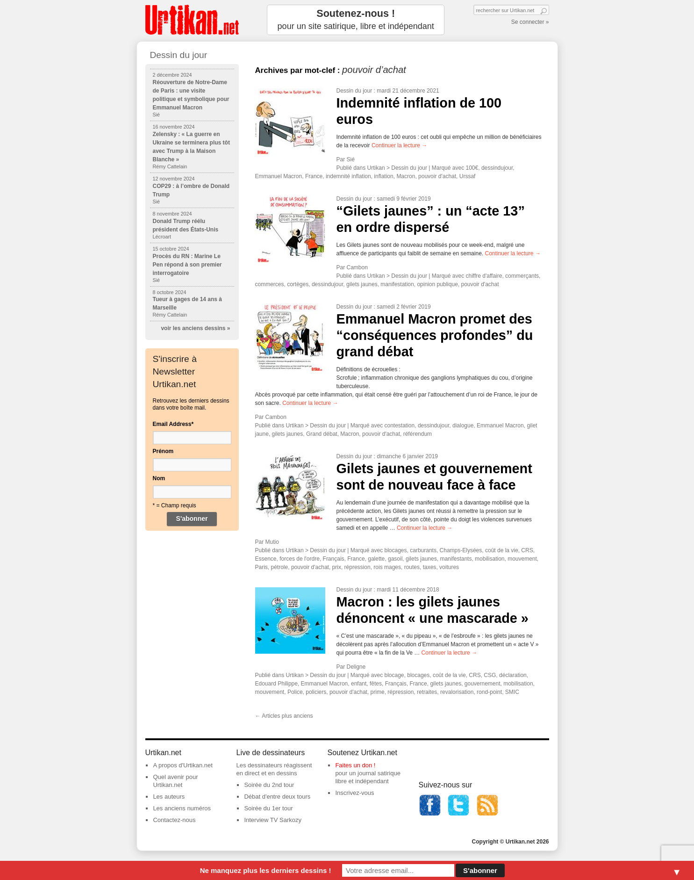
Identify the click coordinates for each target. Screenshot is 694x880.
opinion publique (437, 284)
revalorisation (456, 692)
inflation (383, 176)
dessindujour (497, 168)
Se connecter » (530, 22)
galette (376, 558)
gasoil (395, 558)
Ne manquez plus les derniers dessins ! (265, 870)
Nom (159, 478)
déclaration (513, 675)
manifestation (397, 284)
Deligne (356, 667)
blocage (394, 675)
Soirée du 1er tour (268, 808)
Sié (351, 159)
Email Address (173, 424)
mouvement (522, 558)
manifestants (456, 558)
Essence (266, 558)
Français (333, 558)
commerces (269, 284)
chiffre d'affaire (484, 276)
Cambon (357, 267)
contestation (400, 425)
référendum (417, 434)
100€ (472, 168)
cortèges (297, 284)
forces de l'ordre (299, 558)
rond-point (489, 692)
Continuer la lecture (399, 145)
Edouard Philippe (276, 683)
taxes (429, 567)
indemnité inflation (348, 176)
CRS (527, 550)
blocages (396, 550)
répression (357, 567)
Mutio (272, 542)
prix (336, 567)
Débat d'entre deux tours (277, 796)
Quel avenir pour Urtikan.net (175, 780)
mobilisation (489, 558)
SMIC (512, 692)
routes (412, 567)
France (313, 176)
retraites (427, 692)
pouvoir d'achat (437, 176)
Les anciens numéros (182, 808)
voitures (449, 567)
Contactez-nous (174, 819)
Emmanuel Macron (278, 176)
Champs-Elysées (461, 550)
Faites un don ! (355, 765)
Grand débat (321, 434)
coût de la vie (501, 550)
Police (295, 692)
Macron (405, 176)
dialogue (462, 425)
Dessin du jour (354, 90)
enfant (358, 683)
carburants (423, 550)
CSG (490, 675)
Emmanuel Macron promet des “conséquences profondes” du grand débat (434, 335)
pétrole (279, 567)
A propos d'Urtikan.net (183, 765)
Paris (261, 567)
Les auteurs (169, 796)
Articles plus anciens (284, 716)
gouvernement (483, 683)
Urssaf (467, 176)
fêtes (376, 683)
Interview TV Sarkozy (272, 819)
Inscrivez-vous (354, 792)
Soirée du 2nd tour (269, 784)
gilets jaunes (362, 284)
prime (378, 692)
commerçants (522, 276)
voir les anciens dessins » (195, 328)
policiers (316, 692)
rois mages (387, 567)
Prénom (163, 451)
